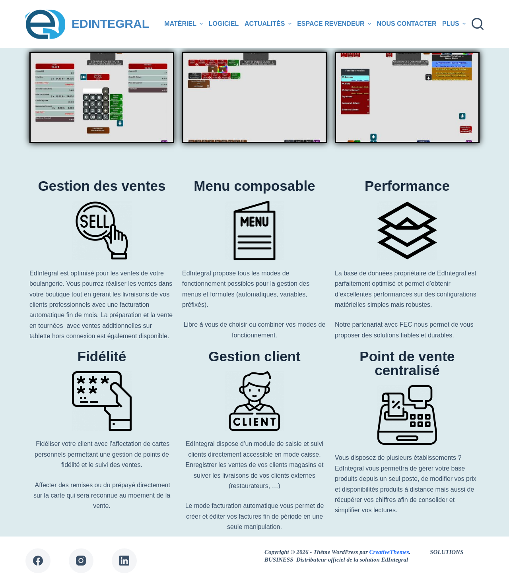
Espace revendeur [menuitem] (335, 23)
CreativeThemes (389, 552)
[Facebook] (38, 560)
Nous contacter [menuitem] (407, 23)
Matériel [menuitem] (184, 23)
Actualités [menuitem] (269, 23)
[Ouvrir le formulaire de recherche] (478, 24)
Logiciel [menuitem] (224, 23)
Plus (455, 23)
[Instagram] (81, 560)
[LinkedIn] (124, 560)
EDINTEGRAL (110, 23)
